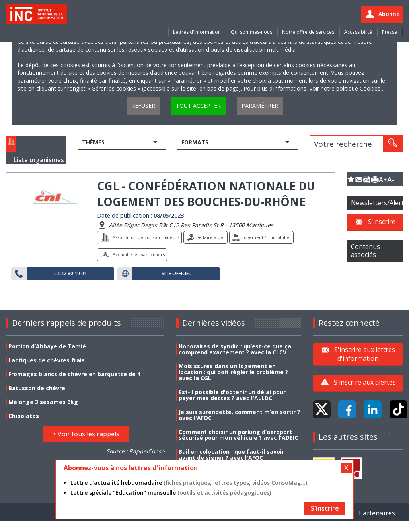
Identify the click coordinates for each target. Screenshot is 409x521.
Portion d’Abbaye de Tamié (47, 346)
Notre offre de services (308, 32)
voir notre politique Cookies (346, 88)
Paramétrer (260, 105)
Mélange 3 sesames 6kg (43, 402)
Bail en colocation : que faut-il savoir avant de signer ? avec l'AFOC (231, 454)
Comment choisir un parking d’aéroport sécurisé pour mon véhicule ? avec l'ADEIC (238, 434)
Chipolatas (23, 416)
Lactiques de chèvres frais (46, 360)
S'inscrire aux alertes (365, 382)
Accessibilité (358, 32)
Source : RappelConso (135, 451)
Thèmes (93, 142)
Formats (194, 142)
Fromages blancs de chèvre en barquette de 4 (74, 374)
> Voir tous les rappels (86, 434)
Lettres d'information (197, 32)
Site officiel (176, 273)
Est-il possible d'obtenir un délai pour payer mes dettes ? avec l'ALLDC (232, 395)
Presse (389, 32)
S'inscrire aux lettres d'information (364, 353)
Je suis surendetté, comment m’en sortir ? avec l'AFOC (239, 415)
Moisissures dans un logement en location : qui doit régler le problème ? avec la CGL (233, 372)
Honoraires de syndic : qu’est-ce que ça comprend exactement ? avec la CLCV (235, 349)
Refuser (143, 105)
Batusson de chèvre (36, 388)
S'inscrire (381, 221)
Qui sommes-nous (251, 32)
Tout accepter (198, 105)
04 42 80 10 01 (70, 273)
